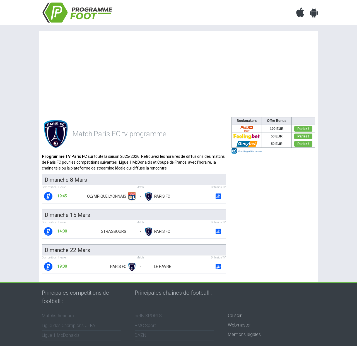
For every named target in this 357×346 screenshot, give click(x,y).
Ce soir (235, 315)
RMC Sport (145, 325)
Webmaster (239, 325)
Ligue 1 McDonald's (60, 335)
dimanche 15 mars (67, 215)
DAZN (140, 335)
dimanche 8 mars (66, 179)
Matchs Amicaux (58, 315)
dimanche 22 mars (67, 250)
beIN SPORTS (148, 315)
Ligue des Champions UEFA (68, 325)
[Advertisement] (178, 75)
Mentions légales (244, 334)
